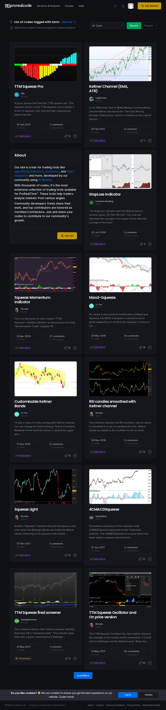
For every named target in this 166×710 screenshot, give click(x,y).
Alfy (22, 93)
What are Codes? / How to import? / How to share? (43, 28)
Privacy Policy (134, 705)
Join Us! (67, 235)
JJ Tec (98, 304)
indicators (37, 171)
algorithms (21, 171)
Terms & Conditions (115, 705)
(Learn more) (66, 696)
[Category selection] (107, 25)
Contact (100, 705)
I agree (127, 695)
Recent (134, 25)
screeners (52, 171)
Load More (83, 675)
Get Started (149, 5)
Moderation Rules (151, 705)
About (91, 705)
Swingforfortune (29, 619)
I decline (149, 695)
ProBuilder (45, 180)
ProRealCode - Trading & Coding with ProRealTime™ (39, 705)
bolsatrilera (101, 516)
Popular (148, 25)
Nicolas (24, 309)
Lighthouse (101, 98)
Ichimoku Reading (104, 201)
